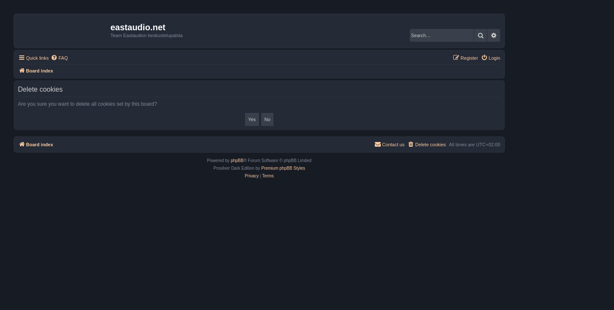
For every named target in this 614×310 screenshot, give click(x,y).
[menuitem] (59, 58)
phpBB (237, 160)
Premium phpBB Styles (283, 168)
